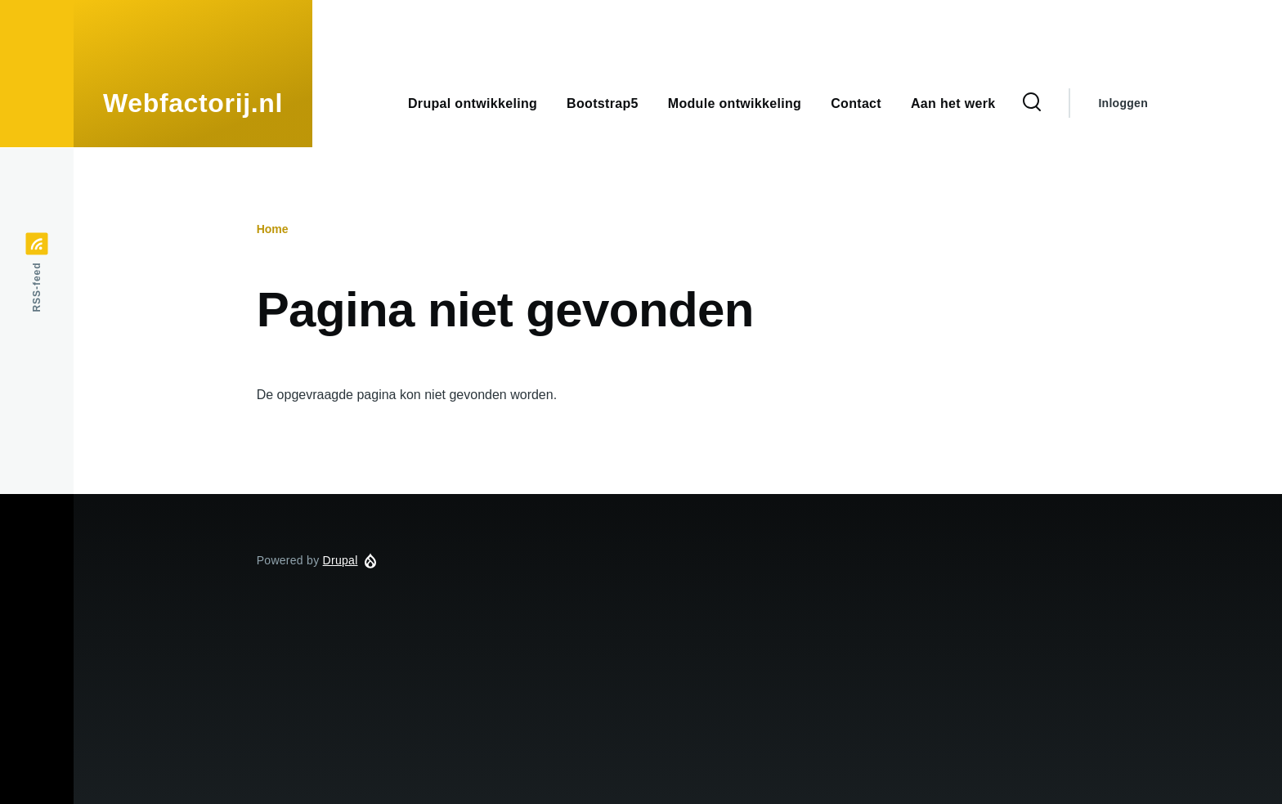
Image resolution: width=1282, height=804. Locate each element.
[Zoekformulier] (1032, 103)
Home (273, 229)
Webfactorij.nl (193, 103)
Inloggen (1123, 103)
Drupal (340, 560)
